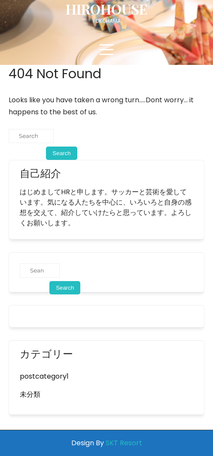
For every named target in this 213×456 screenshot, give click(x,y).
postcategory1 (44, 376)
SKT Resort (124, 443)
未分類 (30, 394)
